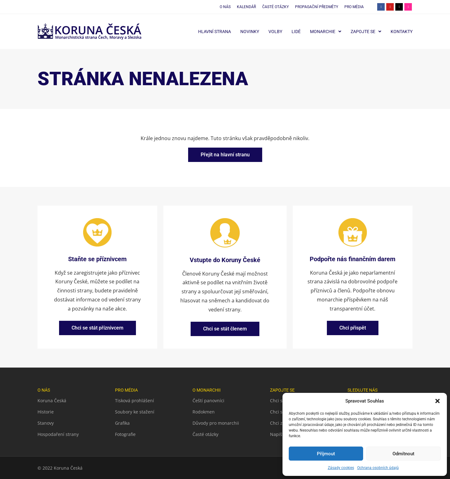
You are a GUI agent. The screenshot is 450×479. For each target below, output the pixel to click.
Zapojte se (366, 31)
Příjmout (326, 454)
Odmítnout (403, 454)
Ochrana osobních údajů (378, 468)
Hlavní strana (214, 31)
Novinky (249, 31)
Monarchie (325, 31)
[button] (437, 401)
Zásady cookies (341, 468)
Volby (275, 31)
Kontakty (401, 31)
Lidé (296, 31)
